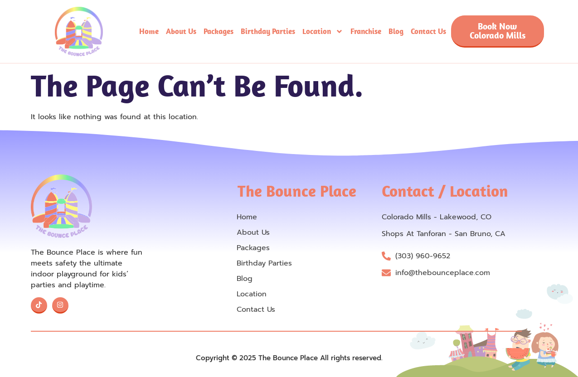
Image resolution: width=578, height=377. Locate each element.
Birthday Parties (268, 31)
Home (149, 31)
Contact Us (428, 31)
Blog (396, 31)
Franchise (365, 31)
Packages (218, 31)
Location (322, 31)
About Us (181, 31)
